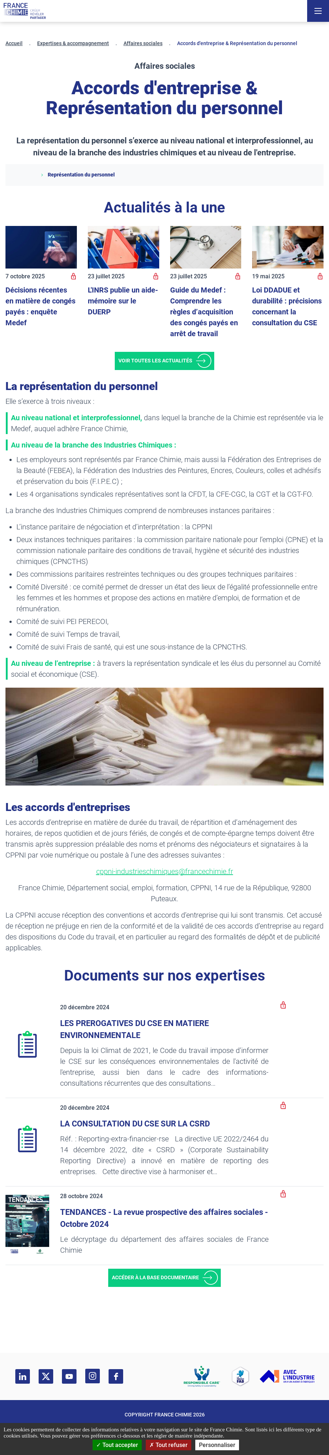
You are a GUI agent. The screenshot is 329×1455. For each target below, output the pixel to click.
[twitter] (46, 1376)
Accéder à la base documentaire (155, 1277)
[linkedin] (22, 1376)
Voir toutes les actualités (155, 360)
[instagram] (92, 1376)
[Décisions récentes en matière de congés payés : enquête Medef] (41, 247)
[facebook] (116, 1376)
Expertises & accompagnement (73, 43)
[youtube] (69, 1376)
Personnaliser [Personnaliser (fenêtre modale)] (217, 1445)
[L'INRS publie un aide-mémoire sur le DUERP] (123, 247)
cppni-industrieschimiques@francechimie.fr (164, 871)
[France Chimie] (25, 11)
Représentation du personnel (77, 175)
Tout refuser (168, 1445)
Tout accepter (117, 1445)
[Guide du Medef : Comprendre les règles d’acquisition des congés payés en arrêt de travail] (206, 247)
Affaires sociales (143, 43)
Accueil (14, 43)
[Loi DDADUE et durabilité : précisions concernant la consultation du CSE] (288, 247)
